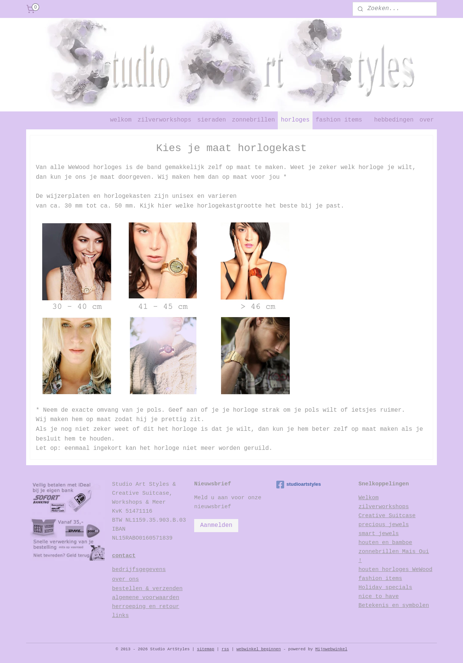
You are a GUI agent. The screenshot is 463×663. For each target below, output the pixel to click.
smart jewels (378, 534)
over (427, 120)
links (120, 616)
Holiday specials (385, 587)
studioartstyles (298, 484)
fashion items (339, 120)
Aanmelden (216, 525)
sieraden (211, 120)
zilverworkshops (164, 120)
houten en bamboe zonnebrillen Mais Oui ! (393, 552)
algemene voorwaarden (145, 598)
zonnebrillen (253, 120)
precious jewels (383, 525)
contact (124, 556)
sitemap (205, 649)
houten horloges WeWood (395, 570)
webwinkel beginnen (258, 649)
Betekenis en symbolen (393, 605)
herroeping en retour (145, 607)
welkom (121, 120)
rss (225, 649)
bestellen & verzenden (147, 589)
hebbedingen (394, 120)
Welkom (368, 498)
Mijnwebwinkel (331, 649)
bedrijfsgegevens (139, 570)
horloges (295, 120)
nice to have (378, 596)
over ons (125, 579)
